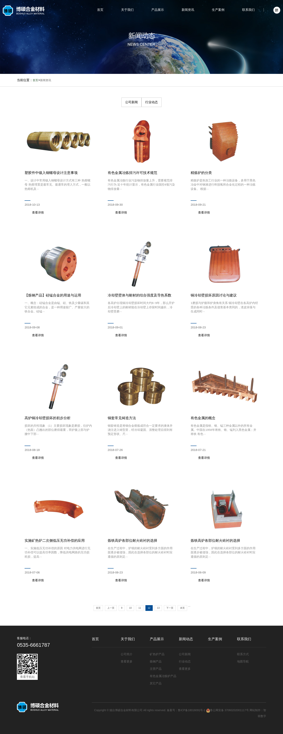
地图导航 (243, 661)
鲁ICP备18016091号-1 (191, 710)
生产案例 (218, 9)
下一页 (169, 608)
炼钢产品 (156, 661)
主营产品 (156, 668)
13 (158, 608)
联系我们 (248, 9)
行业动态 (151, 102)
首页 (100, 9)
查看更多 (126, 661)
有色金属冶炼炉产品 (163, 676)
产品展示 (157, 9)
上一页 (110, 608)
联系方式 (243, 654)
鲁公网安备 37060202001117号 (227, 710)
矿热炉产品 (157, 654)
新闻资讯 (188, 9)
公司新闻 (131, 102)
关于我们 (127, 9)
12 (149, 608)
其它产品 (156, 683)
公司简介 (126, 654)
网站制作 (255, 710)
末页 (182, 608)
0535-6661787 (33, 645)
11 (139, 608)
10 (130, 608)
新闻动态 (186, 639)
